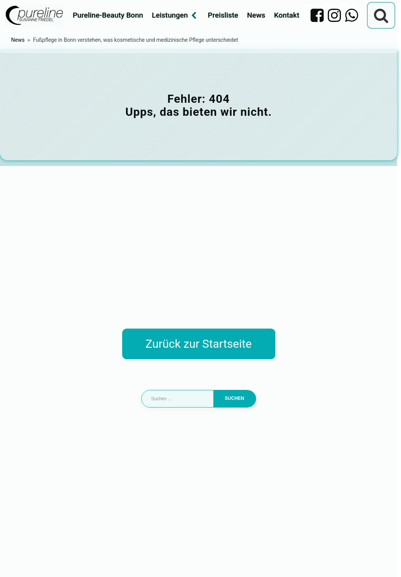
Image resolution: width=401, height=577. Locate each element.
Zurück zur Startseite (199, 343)
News (18, 40)
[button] (17, 560)
